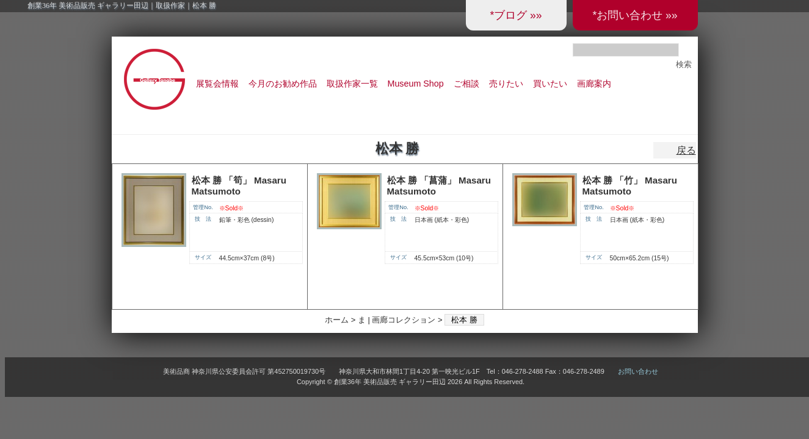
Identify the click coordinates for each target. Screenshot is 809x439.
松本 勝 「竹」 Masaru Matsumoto (629, 186)
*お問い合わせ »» (634, 15)
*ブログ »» (516, 15)
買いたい (550, 83)
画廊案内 (594, 83)
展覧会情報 (217, 83)
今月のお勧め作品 (283, 83)
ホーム (337, 319)
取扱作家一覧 (352, 83)
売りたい (506, 83)
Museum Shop (416, 83)
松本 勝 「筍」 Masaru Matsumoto (239, 186)
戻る (686, 150)
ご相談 (466, 83)
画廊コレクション (403, 319)
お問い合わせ (638, 371)
